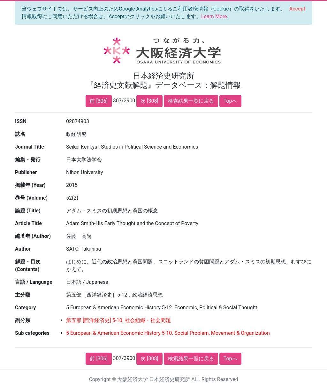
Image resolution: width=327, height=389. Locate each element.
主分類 (22, 295)
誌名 (20, 134)
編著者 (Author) (33, 236)
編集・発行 (28, 160)
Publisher (26, 172)
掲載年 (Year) (30, 185)
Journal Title (29, 147)
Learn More (214, 16)
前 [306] (98, 101)
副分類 (22, 320)
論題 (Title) (28, 211)
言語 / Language (33, 282)
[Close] (297, 9)
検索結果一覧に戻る (191, 101)
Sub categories (32, 333)
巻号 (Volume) (31, 198)
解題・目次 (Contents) (28, 265)
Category (25, 308)
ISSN (21, 121)
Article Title (28, 223)
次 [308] (149, 101)
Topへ (230, 101)
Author (23, 249)
